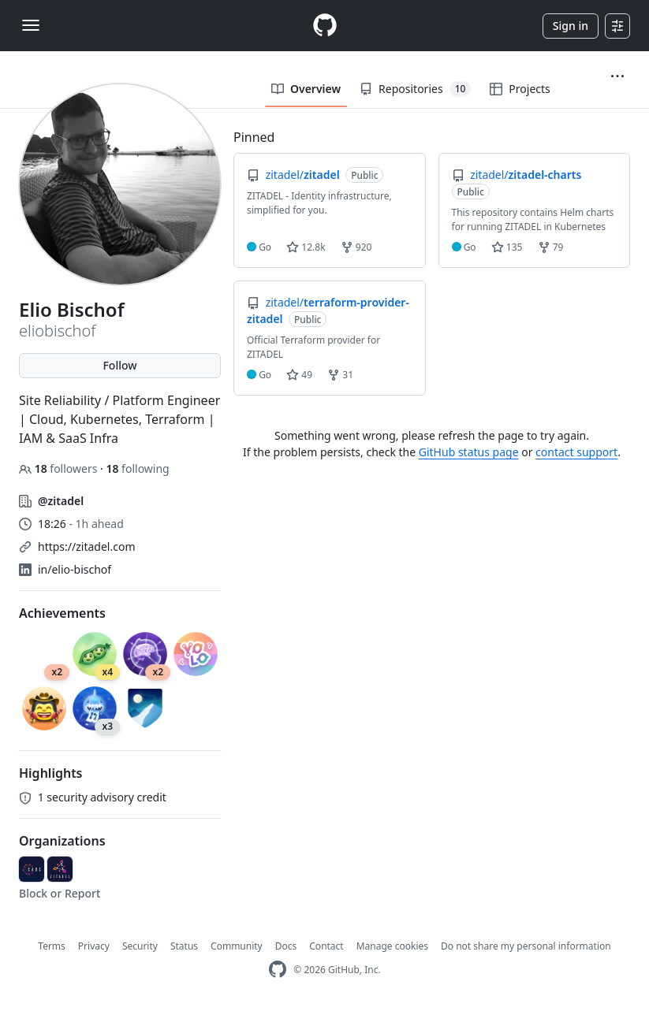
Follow (119, 365)
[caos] (31, 869)
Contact (326, 946)
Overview (306, 88)
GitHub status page (469, 451)
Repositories (415, 89)
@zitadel (61, 500)
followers (59, 468)
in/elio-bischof (74, 569)
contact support (576, 451)
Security (140, 946)
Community (237, 946)
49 (299, 374)
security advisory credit (92, 797)
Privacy (94, 946)
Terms (51, 946)
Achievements (62, 613)
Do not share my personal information (526, 946)
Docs (286, 946)
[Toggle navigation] (31, 25)
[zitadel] (60, 869)
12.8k (305, 247)
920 (356, 247)
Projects (520, 88)
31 (340, 374)
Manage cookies (392, 946)
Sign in (570, 25)
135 (507, 247)
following (137, 468)
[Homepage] (325, 26)
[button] (617, 76)
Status (184, 946)
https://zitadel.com (87, 546)
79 (551, 247)
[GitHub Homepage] (277, 969)
